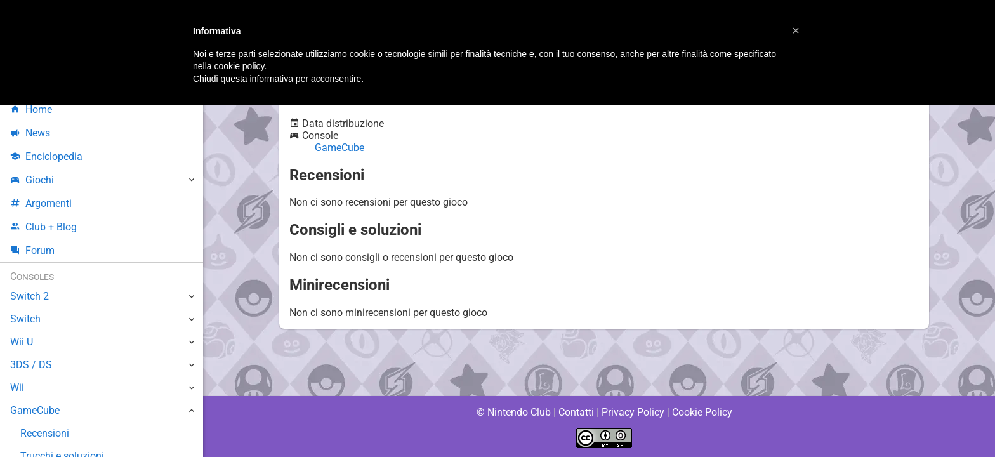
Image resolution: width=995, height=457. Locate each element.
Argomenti (41, 203)
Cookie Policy (701, 412)
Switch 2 (29, 296)
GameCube (340, 148)
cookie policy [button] (239, 66)
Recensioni (45, 433)
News (30, 133)
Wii (17, 387)
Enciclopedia (46, 156)
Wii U (21, 342)
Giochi (32, 180)
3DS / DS (30, 365)
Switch (25, 319)
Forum (32, 250)
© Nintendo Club (513, 412)
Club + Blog (43, 227)
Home (31, 109)
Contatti (576, 412)
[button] (796, 30)
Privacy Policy (633, 412)
